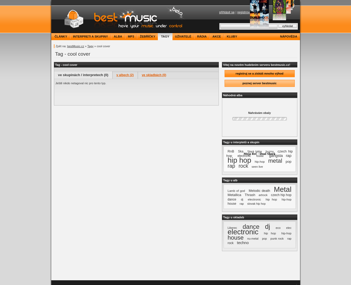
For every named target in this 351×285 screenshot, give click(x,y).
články (61, 36)
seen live (257, 166)
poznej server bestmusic (259, 83)
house (232, 203)
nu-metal (253, 238)
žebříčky (147, 36)
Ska (240, 151)
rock (243, 166)
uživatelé (183, 36)
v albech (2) (125, 75)
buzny (270, 151)
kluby (232, 36)
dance (232, 199)
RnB (231, 151)
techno (243, 242)
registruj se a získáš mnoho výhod (259, 73)
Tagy (90, 46)
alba (118, 36)
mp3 (131, 36)
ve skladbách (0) (154, 75)
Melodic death (259, 191)
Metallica (234, 195)
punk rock (277, 238)
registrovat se (247, 12)
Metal (282, 189)
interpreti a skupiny (90, 36)
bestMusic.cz (75, 46)
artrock (263, 195)
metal (275, 160)
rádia (202, 36)
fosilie (260, 155)
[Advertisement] (136, 96)
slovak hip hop (256, 203)
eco (278, 227)
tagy (165, 36)
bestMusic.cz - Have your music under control (119, 19)
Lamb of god (236, 190)
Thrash (250, 195)
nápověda (288, 36)
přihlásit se (227, 12)
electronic (254, 199)
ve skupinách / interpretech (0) (83, 75)
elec (288, 227)
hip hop (239, 160)
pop (288, 161)
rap (231, 166)
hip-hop (260, 161)
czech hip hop (281, 195)
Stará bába (254, 151)
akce (217, 36)
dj (242, 199)
